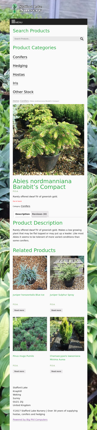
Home (16, 101)
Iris (15, 83)
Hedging (20, 66)
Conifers (20, 57)
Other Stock (23, 92)
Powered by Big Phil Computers (30, 419)
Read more (19, 310)
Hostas (19, 75)
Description (22, 214)
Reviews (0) (39, 214)
